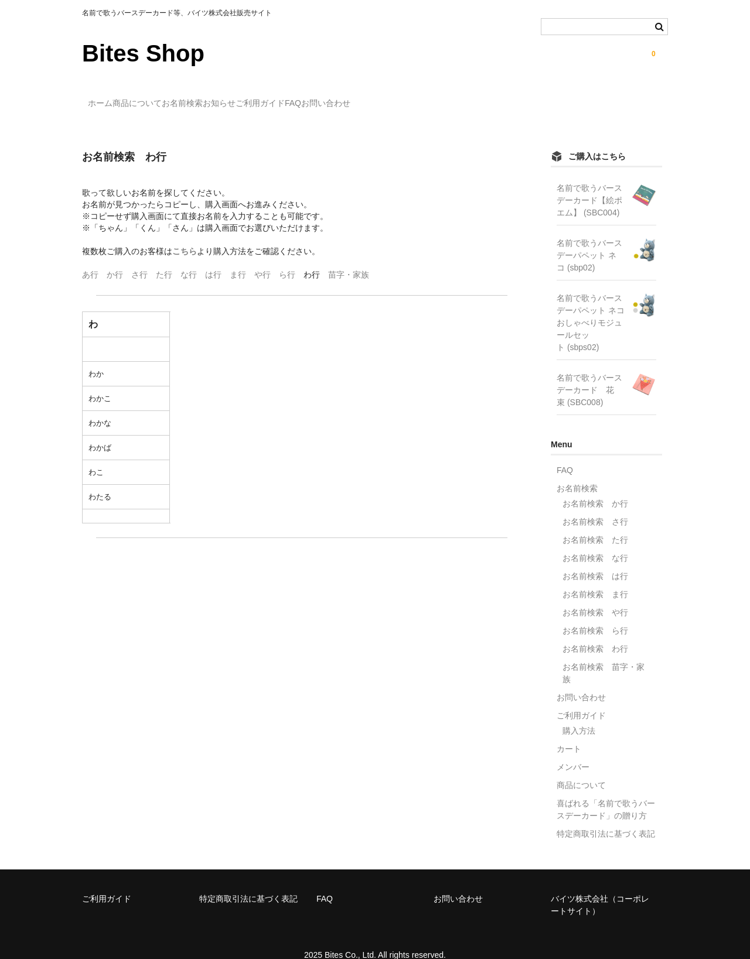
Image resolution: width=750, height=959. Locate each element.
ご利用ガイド (362, 97)
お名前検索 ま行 (595, 577)
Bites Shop (143, 53)
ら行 (287, 257)
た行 (164, 257)
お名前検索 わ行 (595, 631)
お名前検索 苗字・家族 (603, 656)
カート (569, 732)
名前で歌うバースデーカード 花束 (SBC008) (589, 373)
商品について (167, 97)
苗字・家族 (348, 257)
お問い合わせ (476, 97)
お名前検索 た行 (595, 523)
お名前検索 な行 (595, 541)
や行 (262, 257)
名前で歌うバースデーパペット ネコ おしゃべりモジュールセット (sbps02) (591, 305)
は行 (213, 257)
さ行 (139, 257)
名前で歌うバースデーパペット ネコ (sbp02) (589, 238)
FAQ (419, 97)
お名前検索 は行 (595, 559)
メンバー (573, 750)
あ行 (90, 257)
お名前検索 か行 (595, 486)
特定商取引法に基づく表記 (606, 816)
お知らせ (297, 97)
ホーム (106, 97)
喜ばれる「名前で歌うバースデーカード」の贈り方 (606, 792)
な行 (188, 257)
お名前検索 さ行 (595, 504)
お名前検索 (236, 97)
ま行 (238, 257)
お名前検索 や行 (595, 595)
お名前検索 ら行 (595, 613)
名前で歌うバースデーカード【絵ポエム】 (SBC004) (589, 183)
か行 (115, 257)
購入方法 (578, 713)
